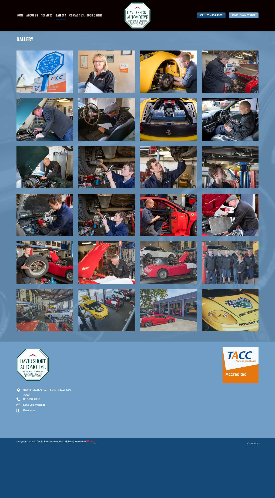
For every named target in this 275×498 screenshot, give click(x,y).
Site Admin (253, 442)
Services (47, 15)
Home (19, 15)
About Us (32, 15)
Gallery (61, 15)
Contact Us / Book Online (85, 15)
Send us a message (34, 404)
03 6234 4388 (31, 399)
